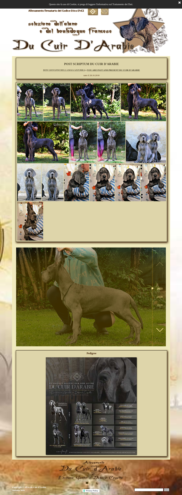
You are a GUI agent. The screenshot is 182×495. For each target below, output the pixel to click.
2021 (160, 288)
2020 (160, 296)
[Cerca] (148, 489)
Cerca (167, 490)
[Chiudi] (179, 3)
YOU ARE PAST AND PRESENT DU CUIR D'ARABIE (113, 70)
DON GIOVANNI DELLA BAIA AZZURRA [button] (64, 70)
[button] (159, 329)
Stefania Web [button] (18, 490)
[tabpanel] (91, 69)
